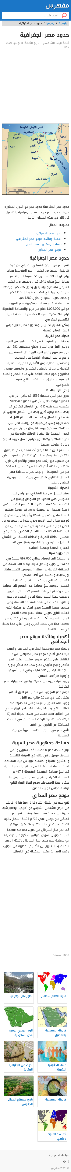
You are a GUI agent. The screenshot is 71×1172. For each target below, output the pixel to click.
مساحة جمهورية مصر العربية (43, 244)
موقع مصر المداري (49, 250)
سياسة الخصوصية (59, 1155)
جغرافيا (50, 23)
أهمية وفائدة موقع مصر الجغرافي (39, 239)
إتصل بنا (64, 1161)
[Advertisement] (35, 86)
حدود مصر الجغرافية (48, 233)
